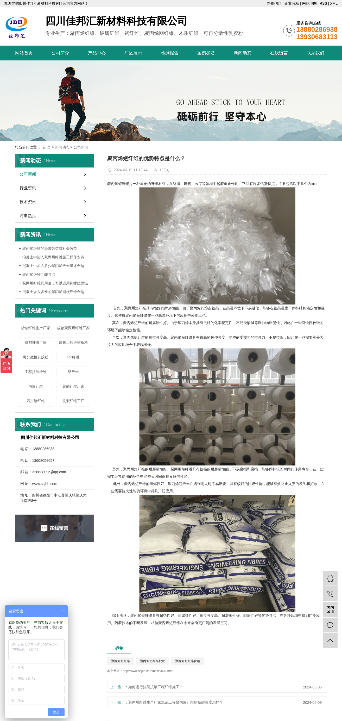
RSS (323, 3)
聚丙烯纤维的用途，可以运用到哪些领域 (55, 283)
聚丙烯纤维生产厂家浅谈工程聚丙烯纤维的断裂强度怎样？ (175, 702)
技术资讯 (28, 202)
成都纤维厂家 (36, 342)
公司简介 (60, 53)
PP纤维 (73, 357)
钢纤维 (73, 372)
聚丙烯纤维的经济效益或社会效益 (49, 248)
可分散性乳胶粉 (35, 357)
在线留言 (279, 53)
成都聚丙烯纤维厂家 (73, 328)
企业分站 (291, 3)
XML (334, 3)
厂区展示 (133, 53)
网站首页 (24, 53)
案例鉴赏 (206, 53)
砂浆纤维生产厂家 (35, 328)
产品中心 (97, 53)
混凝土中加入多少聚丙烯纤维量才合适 (53, 266)
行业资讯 (28, 188)
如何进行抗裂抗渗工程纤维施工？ (155, 687)
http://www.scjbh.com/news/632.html (148, 671)
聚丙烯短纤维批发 (152, 661)
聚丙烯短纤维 (120, 661)
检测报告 (170, 53)
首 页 (46, 147)
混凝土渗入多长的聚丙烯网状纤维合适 (53, 292)
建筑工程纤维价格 (73, 342)
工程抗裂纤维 (36, 372)
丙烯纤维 (35, 386)
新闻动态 (242, 53)
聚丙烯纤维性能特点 (38, 274)
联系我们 (315, 53)
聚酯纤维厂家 (73, 386)
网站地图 (309, 3)
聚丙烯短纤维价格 (187, 661)
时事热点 (28, 215)
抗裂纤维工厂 (73, 401)
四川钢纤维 (36, 401)
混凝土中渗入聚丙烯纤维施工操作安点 (53, 257)
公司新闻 (81, 147)
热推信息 (274, 3)
